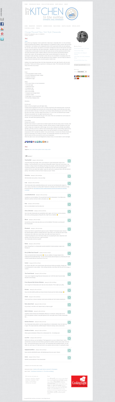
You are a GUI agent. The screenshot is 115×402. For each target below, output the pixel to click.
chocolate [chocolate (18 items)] (56, 382)
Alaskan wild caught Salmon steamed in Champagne (45, 369)
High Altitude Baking (48, 4)
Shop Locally (59, 4)
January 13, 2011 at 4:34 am (41, 194)
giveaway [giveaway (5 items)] (63, 385)
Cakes (27, 35)
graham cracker (41, 149)
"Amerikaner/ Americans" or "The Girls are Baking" (42, 371)
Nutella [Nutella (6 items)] (48, 388)
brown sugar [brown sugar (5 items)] (49, 380)
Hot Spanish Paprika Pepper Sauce (80, 60)
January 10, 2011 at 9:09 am (34, 296)
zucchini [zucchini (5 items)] (49, 393)
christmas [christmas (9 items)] (62, 382)
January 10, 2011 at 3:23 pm (35, 263)
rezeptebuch (33, 379)
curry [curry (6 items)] (66, 383)
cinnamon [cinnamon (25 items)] (51, 383)
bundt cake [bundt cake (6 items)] (58, 380)
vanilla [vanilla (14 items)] (55, 392)
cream (30, 149)
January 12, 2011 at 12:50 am (40, 210)
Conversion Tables (34, 4)
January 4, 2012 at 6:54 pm (37, 160)
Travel (38, 28)
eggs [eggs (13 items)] (48, 385)
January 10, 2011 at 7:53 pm (45, 252)
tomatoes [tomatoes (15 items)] (50, 392)
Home (26, 4)
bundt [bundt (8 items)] (54, 380)
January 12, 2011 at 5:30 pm (33, 203)
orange (46, 149)
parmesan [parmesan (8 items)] (56, 388)
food (37, 379)
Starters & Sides (30, 28)
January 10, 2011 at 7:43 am (40, 304)
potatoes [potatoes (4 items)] (63, 388)
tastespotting (33, 378)
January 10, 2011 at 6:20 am (39, 311)
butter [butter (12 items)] (62, 380)
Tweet (26, 41)
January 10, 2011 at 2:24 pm (40, 273)
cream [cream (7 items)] (57, 383)
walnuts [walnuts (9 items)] (60, 392)
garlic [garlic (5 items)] (52, 385)
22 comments (41, 34)
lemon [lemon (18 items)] (65, 387)
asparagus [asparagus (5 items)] (60, 378)
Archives (75, 71)
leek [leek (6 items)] (61, 387)
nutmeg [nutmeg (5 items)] (51, 388)
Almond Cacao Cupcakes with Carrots (81, 48)
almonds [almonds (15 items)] (52, 378)
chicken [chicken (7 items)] (51, 382)
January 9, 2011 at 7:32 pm (34, 357)
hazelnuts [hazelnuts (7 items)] (53, 387)
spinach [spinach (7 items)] (59, 390)
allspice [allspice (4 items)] (48, 378)
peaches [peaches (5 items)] (60, 388)
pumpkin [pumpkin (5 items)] (49, 390)
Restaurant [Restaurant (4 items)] (56, 390)
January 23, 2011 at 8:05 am (33, 182)
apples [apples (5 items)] (56, 378)
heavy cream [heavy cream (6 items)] (57, 387)
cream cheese (35, 149)
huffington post (28, 382)
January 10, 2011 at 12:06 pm (50, 282)
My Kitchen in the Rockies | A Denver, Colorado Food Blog (57, 14)
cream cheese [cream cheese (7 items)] (62, 383)
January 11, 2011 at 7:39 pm (34, 219)
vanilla (49, 149)
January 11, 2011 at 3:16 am (36, 228)
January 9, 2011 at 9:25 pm (41, 349)
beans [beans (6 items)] (63, 378)
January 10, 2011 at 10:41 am (35, 289)
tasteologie (38, 378)
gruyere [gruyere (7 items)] (49, 387)
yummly (30, 381)
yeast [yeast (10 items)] (63, 392)
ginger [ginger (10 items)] (60, 385)
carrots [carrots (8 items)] (65, 380)
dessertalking (28, 379)
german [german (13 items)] (55, 385)
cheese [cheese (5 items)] (48, 382)
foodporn (27, 381)
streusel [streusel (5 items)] (62, 390)
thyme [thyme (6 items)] (65, 390)
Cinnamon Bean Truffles (78, 50)
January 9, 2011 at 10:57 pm (36, 337)
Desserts (31, 35)
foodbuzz (34, 381)
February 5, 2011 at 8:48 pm (36, 175)
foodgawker (28, 378)
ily (38, 379)
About (66, 4)
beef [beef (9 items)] (66, 378)
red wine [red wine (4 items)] (52, 390)
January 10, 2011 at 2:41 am (40, 321)
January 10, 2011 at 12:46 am (40, 330)
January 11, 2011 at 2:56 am (34, 243)
